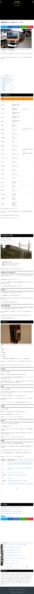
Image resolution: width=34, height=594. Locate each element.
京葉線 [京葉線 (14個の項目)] (29, 574)
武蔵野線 (7, 516)
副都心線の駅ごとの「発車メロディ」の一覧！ (11, 563)
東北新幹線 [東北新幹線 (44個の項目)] (24, 577)
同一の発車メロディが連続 (5, 78)
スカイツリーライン (11, 472)
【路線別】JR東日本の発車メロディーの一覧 (10, 217)
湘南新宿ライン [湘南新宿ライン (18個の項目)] (27, 578)
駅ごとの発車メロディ (4, 77)
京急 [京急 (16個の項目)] (18, 574)
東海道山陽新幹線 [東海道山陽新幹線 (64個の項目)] (4, 578)
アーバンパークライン (20, 472)
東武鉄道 (2, 472)
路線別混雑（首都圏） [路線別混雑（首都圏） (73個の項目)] (5, 581)
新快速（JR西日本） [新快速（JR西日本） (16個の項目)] (17, 577)
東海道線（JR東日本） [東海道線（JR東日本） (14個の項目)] (11, 578)
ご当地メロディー (4, 83)
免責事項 (18, 5)
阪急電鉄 (9, 480)
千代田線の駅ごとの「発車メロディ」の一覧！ (11, 560)
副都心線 (10, 469)
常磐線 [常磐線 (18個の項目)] (11, 577)
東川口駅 (3, 88)
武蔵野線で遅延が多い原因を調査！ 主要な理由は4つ (13, 547)
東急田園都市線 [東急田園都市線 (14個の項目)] (29, 577)
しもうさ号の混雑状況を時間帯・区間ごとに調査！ (12, 550)
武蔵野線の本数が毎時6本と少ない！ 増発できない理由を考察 (12, 511)
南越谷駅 (3, 89)
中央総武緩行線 (23, 462)
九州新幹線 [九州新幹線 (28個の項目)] (9, 574)
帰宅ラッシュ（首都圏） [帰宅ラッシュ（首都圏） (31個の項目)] (5, 577)
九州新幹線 (31, 483)
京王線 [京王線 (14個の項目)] (25, 574)
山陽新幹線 (27, 483)
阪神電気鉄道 (13, 480)
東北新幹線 (9, 483)
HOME (15, 5)
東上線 (16, 472)
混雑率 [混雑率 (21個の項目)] (22, 578)
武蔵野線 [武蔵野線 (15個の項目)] (18, 578)
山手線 (9, 462)
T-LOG (17, 2)
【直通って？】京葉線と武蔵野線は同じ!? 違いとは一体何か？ (12, 513)
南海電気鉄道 (25, 480)
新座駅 (3, 85)
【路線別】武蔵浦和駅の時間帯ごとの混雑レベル (12, 552)
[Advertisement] (17, 13)
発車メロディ (3, 516)
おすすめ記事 (3, 90)
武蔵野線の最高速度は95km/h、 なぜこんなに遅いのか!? (11, 509)
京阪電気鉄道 (18, 480)
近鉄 (21, 480)
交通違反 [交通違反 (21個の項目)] (13, 574)
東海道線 (27, 462)
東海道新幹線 (22, 483)
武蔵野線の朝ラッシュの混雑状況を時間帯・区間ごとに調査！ (12, 507)
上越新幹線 (13, 483)
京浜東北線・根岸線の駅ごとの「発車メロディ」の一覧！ (13, 555)
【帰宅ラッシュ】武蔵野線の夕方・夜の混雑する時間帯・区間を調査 (15, 544)
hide (8, 75)
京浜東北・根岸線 (13, 462)
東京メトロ (3, 468)
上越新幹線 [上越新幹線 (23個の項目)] (3, 574)
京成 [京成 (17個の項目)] (21, 574)
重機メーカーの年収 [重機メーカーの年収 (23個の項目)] (27, 581)
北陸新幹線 (18, 483)
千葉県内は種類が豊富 (5, 82)
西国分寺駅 (4, 84)
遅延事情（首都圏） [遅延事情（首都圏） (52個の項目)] (19, 581)
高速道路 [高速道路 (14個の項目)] (3, 584)
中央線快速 (18, 462)
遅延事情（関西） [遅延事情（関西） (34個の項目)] (12, 581)
